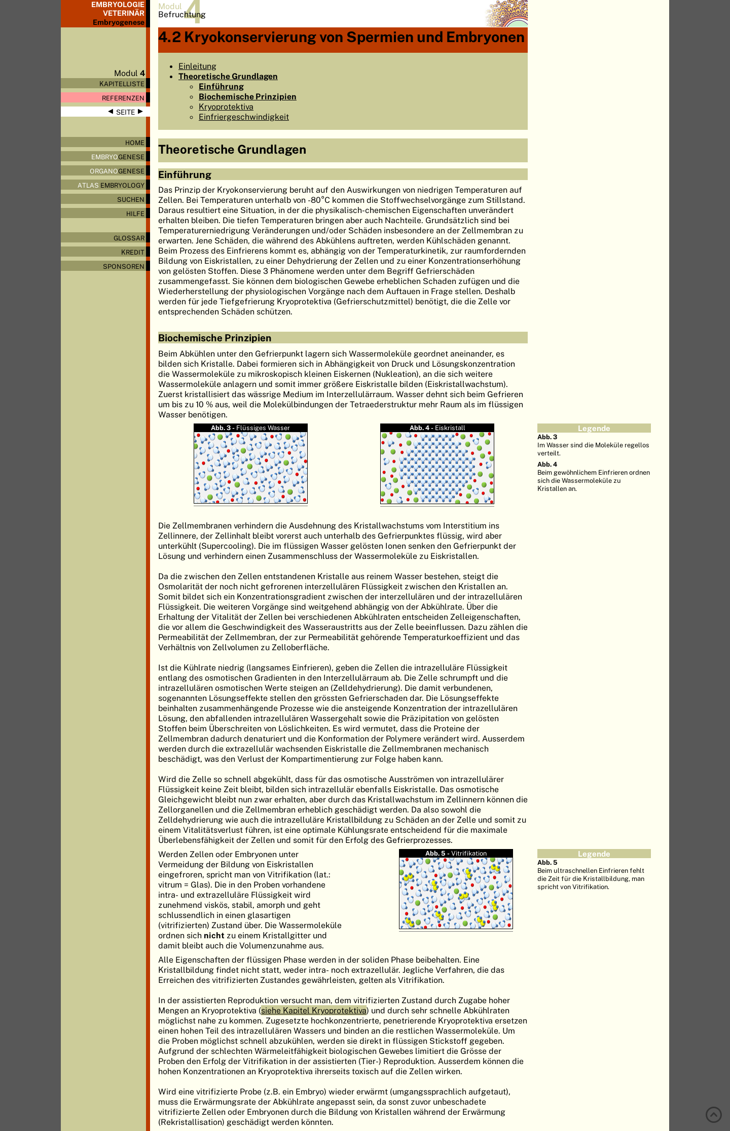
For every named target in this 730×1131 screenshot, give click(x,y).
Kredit (132, 252)
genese (117, 157)
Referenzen (123, 98)
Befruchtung (182, 14)
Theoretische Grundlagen (228, 76)
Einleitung (197, 66)
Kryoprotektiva (226, 106)
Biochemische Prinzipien (248, 96)
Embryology (111, 185)
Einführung (221, 86)
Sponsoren (123, 266)
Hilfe (135, 213)
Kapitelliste (121, 84)
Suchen (130, 199)
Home (134, 142)
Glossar (129, 238)
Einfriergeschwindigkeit (244, 117)
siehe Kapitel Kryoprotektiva (314, 1010)
